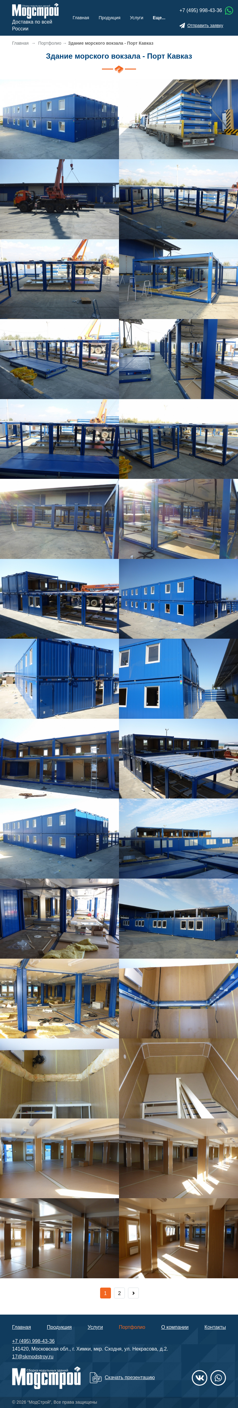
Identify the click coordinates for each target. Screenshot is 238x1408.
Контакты (215, 1327)
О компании (174, 1327)
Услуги (136, 17)
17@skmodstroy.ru (32, 1356)
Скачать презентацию (130, 1377)
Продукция (109, 17)
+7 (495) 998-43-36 (200, 10)
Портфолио (132, 1327)
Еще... (159, 17)
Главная (81, 17)
